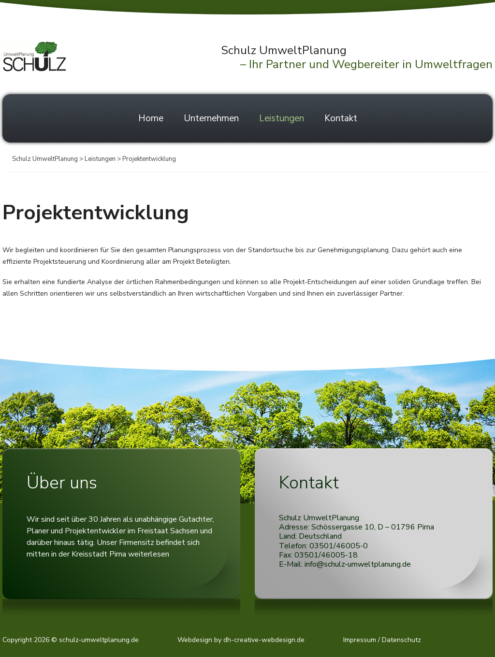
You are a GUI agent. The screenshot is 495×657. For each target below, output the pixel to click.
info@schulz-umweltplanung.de (358, 564)
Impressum (359, 639)
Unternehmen (211, 118)
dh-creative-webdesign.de (264, 639)
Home (150, 118)
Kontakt (340, 118)
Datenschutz (401, 639)
